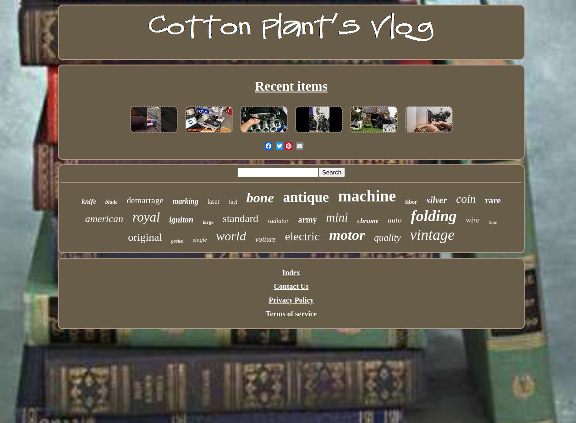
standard (240, 218)
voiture (265, 239)
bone (260, 197)
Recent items (291, 86)
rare (492, 200)
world (231, 236)
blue (492, 222)
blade (111, 202)
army (307, 219)
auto (394, 220)
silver (437, 200)
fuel (233, 202)
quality (387, 237)
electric (302, 236)
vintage (432, 235)
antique (306, 197)
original (145, 237)
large (208, 222)
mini (337, 217)
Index (291, 273)
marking (185, 201)
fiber (411, 201)
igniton (181, 219)
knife (89, 201)
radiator (278, 220)
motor (347, 235)
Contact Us (291, 286)
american (104, 218)
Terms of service (291, 314)
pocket (177, 241)
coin (466, 199)
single (199, 239)
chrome (368, 220)
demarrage (145, 200)
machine (367, 196)
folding (433, 215)
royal (146, 217)
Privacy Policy (291, 300)
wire (473, 220)
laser (213, 201)
